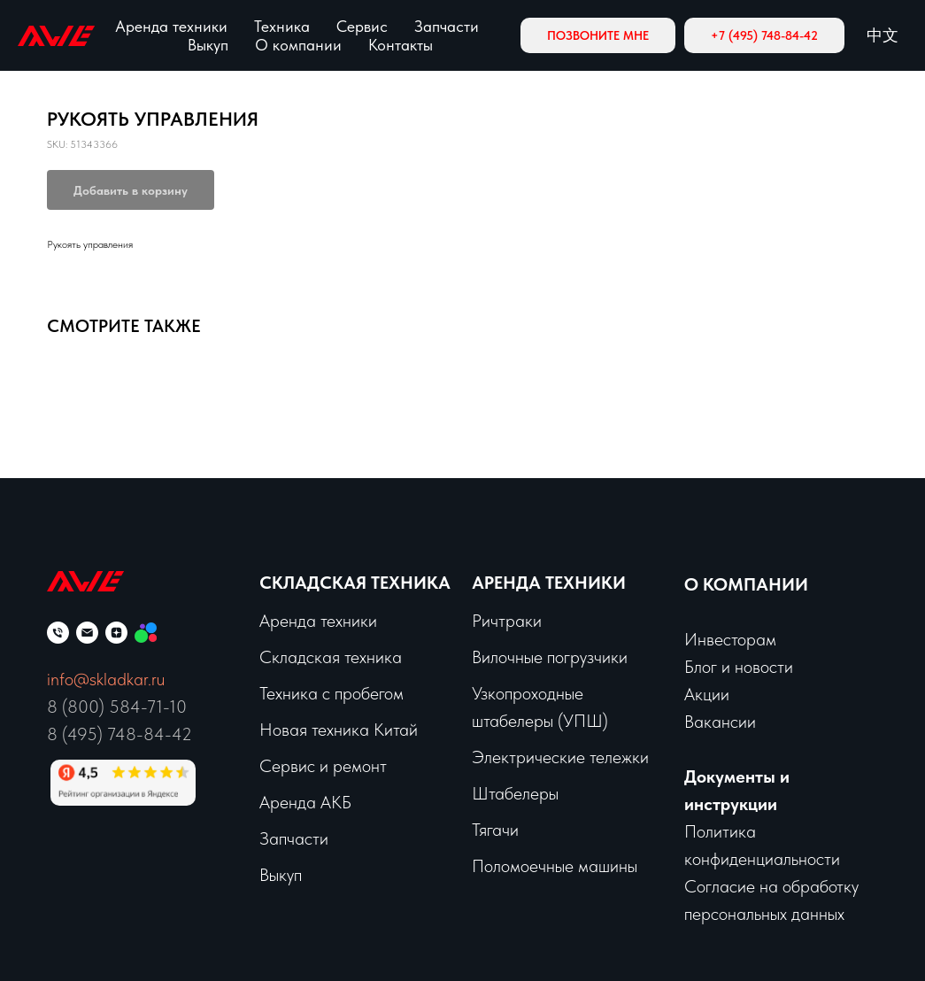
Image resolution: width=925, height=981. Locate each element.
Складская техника (355, 582)
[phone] (58, 633)
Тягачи (495, 829)
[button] (597, 35)
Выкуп (208, 44)
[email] (87, 633)
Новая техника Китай (338, 729)
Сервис (362, 26)
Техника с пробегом (331, 693)
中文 (882, 35)
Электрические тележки (560, 757)
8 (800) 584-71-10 (117, 706)
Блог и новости (738, 666)
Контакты (400, 44)
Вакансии (720, 721)
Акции (706, 694)
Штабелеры (515, 793)
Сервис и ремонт (323, 765)
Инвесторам (730, 639)
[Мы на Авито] (146, 633)
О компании (298, 44)
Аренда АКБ (305, 802)
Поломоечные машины (554, 866)
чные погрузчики (567, 657)
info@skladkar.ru (106, 679)
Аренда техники (171, 26)
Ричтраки (507, 620)
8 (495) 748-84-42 (119, 734)
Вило (489, 657)
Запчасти (446, 26)
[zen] (116, 633)
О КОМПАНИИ (746, 584)
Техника (282, 26)
